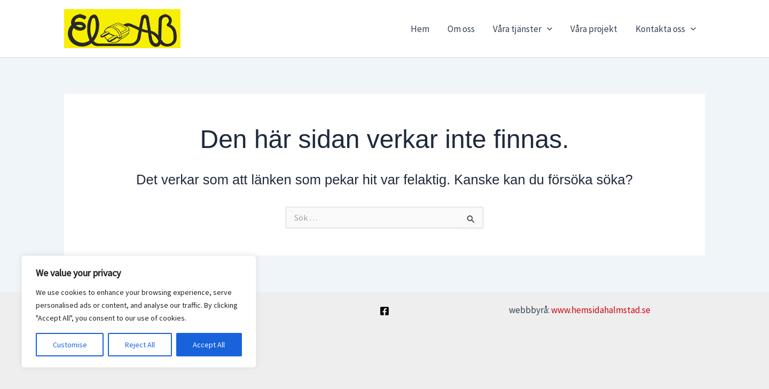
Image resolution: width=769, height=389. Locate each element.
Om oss (461, 29)
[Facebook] (384, 311)
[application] (547, 29)
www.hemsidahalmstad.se (600, 310)
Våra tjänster (522, 29)
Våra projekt (593, 29)
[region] (138, 311)
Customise (70, 344)
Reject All (140, 344)
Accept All (209, 344)
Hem (420, 29)
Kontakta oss (665, 29)
